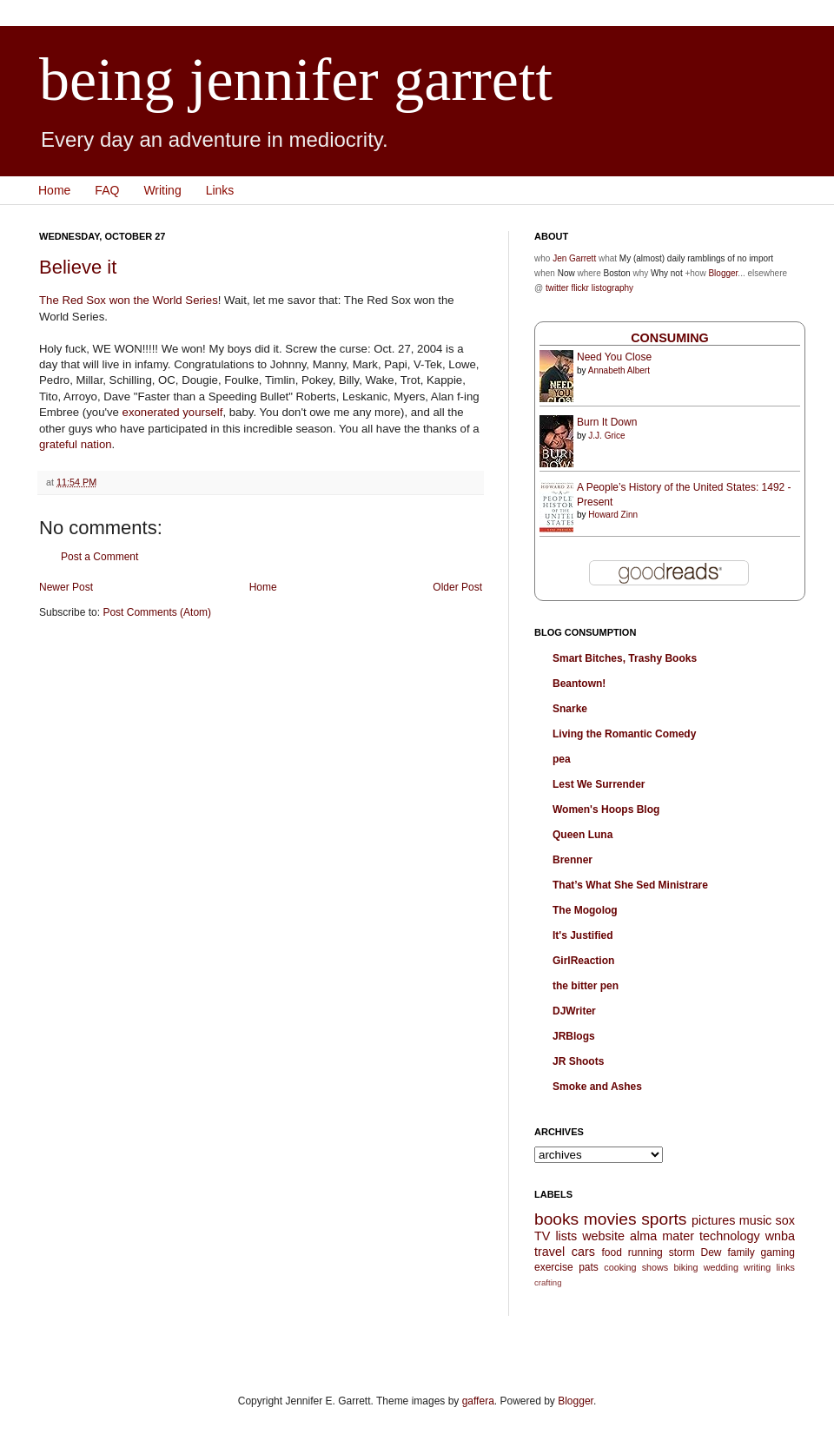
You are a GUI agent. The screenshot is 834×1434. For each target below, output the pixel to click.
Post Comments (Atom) (157, 612)
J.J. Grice (606, 435)
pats (589, 1267)
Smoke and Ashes (597, 1086)
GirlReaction (583, 961)
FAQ (107, 190)
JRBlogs (574, 1036)
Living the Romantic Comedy (624, 734)
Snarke (570, 709)
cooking (620, 1267)
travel (549, 1252)
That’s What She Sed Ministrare (630, 885)
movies (610, 1219)
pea (562, 759)
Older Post (457, 587)
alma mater (662, 1236)
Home (54, 190)
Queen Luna (582, 835)
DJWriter (574, 1011)
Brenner (572, 860)
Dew (711, 1252)
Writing (162, 190)
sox (785, 1220)
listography (612, 288)
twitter (557, 288)
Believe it (77, 267)
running (645, 1252)
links (785, 1267)
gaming (778, 1252)
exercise (553, 1267)
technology (729, 1236)
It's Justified (583, 935)
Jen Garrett (574, 258)
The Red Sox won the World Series (128, 300)
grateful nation (75, 444)
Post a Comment (99, 557)
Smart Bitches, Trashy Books (625, 658)
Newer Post (66, 587)
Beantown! (579, 683)
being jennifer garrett (296, 79)
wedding (721, 1267)
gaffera (478, 1401)
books (556, 1219)
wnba (780, 1236)
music (755, 1220)
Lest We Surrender (599, 784)
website (603, 1236)
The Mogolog (585, 910)
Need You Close (614, 357)
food (611, 1252)
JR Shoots (578, 1061)
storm (682, 1252)
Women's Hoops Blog (606, 809)
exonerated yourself (172, 412)
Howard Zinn (613, 514)
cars (583, 1252)
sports (663, 1219)
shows (655, 1267)
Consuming (670, 338)
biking (685, 1267)
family (740, 1252)
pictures (713, 1220)
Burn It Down (607, 422)
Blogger (723, 273)
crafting (547, 1282)
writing (757, 1267)
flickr (580, 288)
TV (542, 1236)
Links (220, 190)
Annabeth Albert (619, 370)
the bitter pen (586, 986)
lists (566, 1236)
